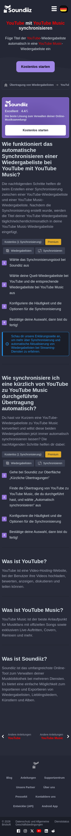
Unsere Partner (25, 787)
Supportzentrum (54, 777)
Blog (9, 777)
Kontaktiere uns (46, 796)
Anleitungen (28, 777)
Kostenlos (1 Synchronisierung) (23, 241)
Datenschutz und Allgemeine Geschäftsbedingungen (32, 823)
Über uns (49, 787)
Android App (50, 806)
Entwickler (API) (23, 806)
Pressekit (21, 796)
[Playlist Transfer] (18, 9)
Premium (53, 241)
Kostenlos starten (35, 67)
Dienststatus (62, 821)
